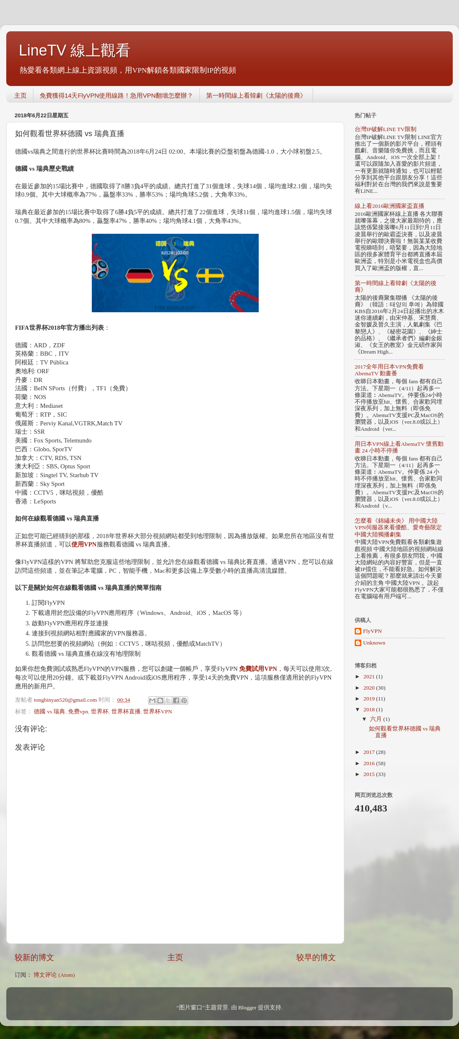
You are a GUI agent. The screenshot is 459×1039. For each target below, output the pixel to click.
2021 (369, 676)
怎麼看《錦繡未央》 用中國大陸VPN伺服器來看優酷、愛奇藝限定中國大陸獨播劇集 (398, 527)
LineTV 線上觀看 (75, 50)
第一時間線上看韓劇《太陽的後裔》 (256, 95)
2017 (369, 752)
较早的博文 (316, 957)
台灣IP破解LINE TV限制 (385, 129)
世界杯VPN (157, 711)
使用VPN (84, 544)
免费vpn (78, 711)
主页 (20, 95)
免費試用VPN (258, 668)
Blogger (247, 1007)
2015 (369, 774)
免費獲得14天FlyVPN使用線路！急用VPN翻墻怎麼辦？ (116, 95)
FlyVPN (372, 631)
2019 (369, 698)
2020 (369, 688)
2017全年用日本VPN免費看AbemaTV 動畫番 (389, 370)
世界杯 (99, 711)
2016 (369, 763)
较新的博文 (34, 957)
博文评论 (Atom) (54, 975)
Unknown (374, 643)
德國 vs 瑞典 (49, 711)
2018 (369, 709)
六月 (376, 719)
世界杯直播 (126, 711)
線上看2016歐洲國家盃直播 (389, 206)
